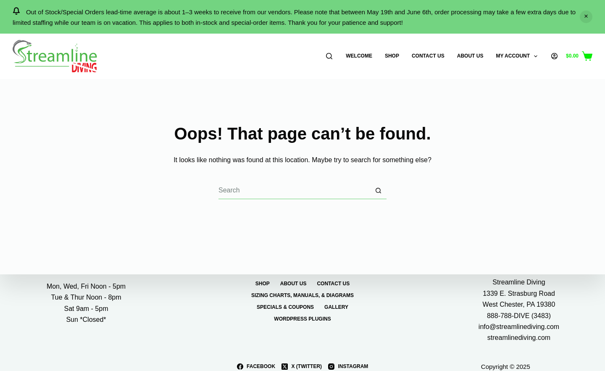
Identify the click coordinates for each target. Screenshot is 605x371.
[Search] (329, 56)
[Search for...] (294, 190)
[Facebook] (256, 367)
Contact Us (428, 56)
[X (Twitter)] (301, 367)
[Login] (554, 56)
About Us (470, 56)
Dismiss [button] (586, 17)
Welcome (359, 56)
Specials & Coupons (285, 307)
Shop (392, 56)
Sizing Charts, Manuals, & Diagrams (302, 295)
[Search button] (378, 190)
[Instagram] (348, 367)
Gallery (336, 307)
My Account (518, 56)
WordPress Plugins (302, 319)
